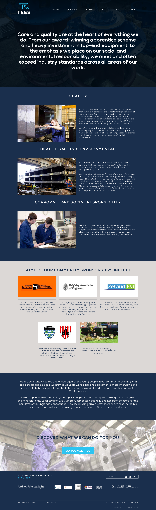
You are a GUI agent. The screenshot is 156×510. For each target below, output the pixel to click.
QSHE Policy (51, 502)
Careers (104, 9)
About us (55, 9)
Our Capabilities (78, 451)
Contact (131, 9)
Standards (88, 9)
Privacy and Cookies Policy (27, 502)
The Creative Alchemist (130, 507)
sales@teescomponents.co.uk (127, 488)
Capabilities (72, 9)
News (118, 9)
